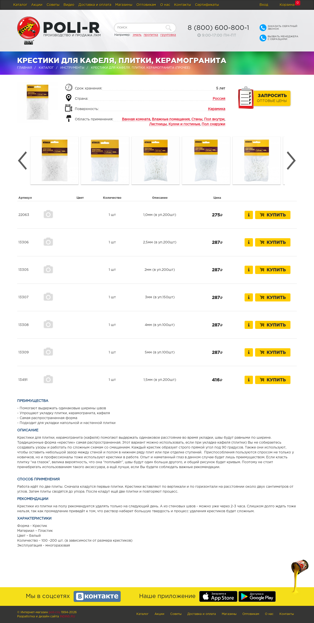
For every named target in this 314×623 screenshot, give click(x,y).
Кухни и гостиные (184, 124)
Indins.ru (67, 616)
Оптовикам (146, 4)
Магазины (123, 4)
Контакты (182, 4)
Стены (196, 119)
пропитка (151, 35)
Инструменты (72, 67)
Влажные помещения (171, 119)
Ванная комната (136, 119)
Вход (264, 4)
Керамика (216, 109)
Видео (69, 4)
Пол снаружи (213, 124)
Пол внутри (214, 119)
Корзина (287, 4)
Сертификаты (207, 4)
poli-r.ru (54, 612)
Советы (53, 4)
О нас (165, 4)
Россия (219, 98)
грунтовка (168, 35)
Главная (24, 67)
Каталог (20, 4)
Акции (36, 4)
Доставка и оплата (94, 4)
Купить (273, 214)
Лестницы (158, 124)
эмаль (137, 35)
